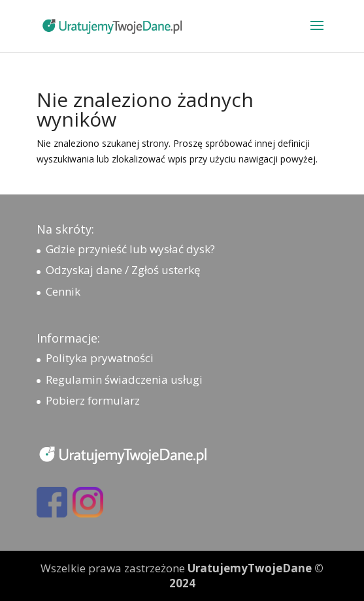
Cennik (63, 291)
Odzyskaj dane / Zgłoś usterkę (123, 269)
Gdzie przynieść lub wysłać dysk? (130, 248)
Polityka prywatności (100, 357)
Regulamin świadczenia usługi (124, 379)
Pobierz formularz (93, 400)
